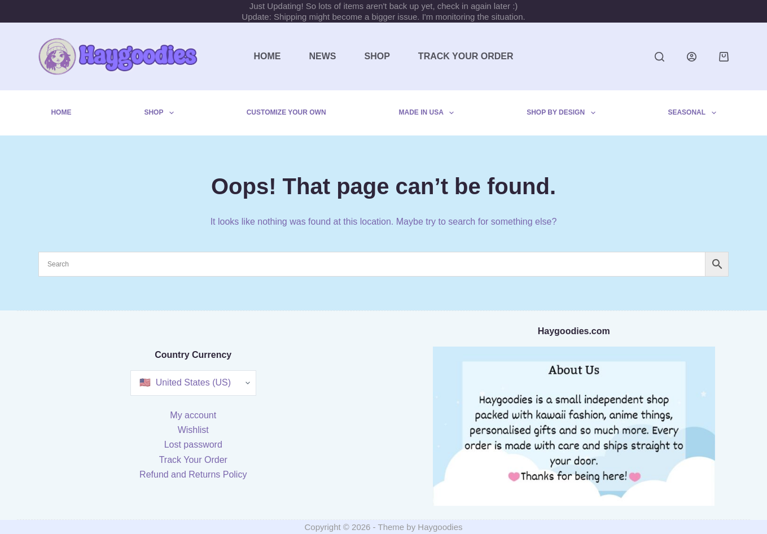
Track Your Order (466, 56)
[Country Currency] (193, 383)
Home (267, 56)
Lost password (193, 444)
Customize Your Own (286, 112)
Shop (377, 56)
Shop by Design (563, 113)
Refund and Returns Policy (193, 474)
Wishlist (193, 430)
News (322, 56)
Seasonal (694, 113)
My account (193, 415)
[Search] (659, 57)
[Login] (691, 57)
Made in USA (429, 113)
